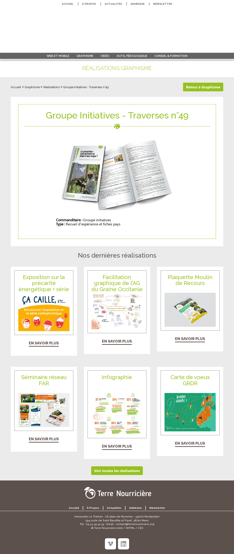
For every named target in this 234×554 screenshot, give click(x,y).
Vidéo (105, 56)
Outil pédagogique (132, 56)
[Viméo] (110, 543)
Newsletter (162, 3)
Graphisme (85, 56)
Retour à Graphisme (203, 86)
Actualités (113, 3)
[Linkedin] (123, 543)
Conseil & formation (170, 56)
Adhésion (137, 3)
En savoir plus (44, 343)
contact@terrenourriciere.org (135, 524)
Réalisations (51, 87)
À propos (89, 3)
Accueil (67, 3)
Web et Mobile (58, 56)
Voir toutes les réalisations (117, 470)
